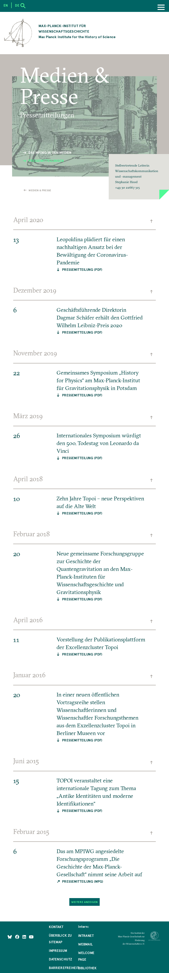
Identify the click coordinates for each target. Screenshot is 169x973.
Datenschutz (60, 959)
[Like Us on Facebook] (17, 937)
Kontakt (56, 927)
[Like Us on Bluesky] (10, 937)
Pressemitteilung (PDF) (82, 269)
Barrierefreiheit (64, 968)
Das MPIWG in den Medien (50, 152)
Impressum (58, 950)
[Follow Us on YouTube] (31, 937)
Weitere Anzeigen (84, 902)
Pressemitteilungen (46, 160)
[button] (139, 176)
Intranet (86, 935)
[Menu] (161, 7)
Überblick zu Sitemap (60, 938)
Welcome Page (86, 956)
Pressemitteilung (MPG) (82, 881)
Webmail (85, 944)
